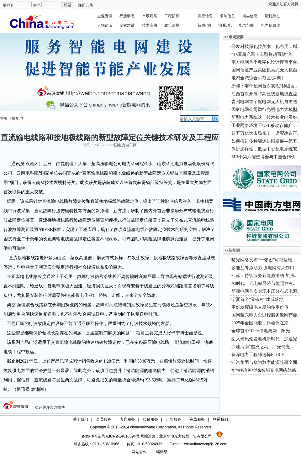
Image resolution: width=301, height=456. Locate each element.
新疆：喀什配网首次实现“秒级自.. (264, 86)
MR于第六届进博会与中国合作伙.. (264, 157)
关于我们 (80, 419)
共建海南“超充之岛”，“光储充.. (261, 346)
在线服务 (197, 419)
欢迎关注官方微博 (283, 4)
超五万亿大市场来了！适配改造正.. (265, 133)
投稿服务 (150, 419)
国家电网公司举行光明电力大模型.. (265, 109)
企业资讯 (104, 16)
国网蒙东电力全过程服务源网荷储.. (265, 315)
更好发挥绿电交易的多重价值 (259, 307)
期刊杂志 (272, 16)
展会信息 (249, 16)
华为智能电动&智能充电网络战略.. (264, 370)
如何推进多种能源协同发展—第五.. (265, 141)
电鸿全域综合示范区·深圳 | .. (258, 78)
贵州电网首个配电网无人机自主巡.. (265, 101)
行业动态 (127, 16)
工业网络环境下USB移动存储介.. (263, 125)
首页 (4, 118)
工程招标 (171, 16)
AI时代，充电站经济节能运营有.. (263, 283)
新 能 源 (204, 25)
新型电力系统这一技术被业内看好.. (265, 117)
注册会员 (85, 5)
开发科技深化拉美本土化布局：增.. (265, 46)
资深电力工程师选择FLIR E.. (258, 354)
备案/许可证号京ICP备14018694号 (111, 436)
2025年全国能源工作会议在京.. (261, 323)
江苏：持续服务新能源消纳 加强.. (263, 275)
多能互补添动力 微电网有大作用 (262, 267)
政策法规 (171, 25)
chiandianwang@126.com (205, 444)
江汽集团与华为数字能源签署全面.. (265, 362)
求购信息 (227, 16)
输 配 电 (225, 25)
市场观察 (149, 16)
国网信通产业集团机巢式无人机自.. (265, 70)
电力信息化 (270, 25)
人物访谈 (104, 25)
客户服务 (127, 419)
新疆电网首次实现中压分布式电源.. (265, 291)
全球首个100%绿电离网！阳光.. (261, 330)
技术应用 (149, 25)
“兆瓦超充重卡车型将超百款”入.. (262, 54)
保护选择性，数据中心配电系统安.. (265, 149)
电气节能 (246, 25)
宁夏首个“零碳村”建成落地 (257, 299)
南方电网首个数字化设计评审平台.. (265, 62)
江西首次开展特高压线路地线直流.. (265, 94)
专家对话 (127, 25)
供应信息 (205, 16)
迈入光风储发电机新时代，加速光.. (265, 339)
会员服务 (103, 419)
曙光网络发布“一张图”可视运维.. (262, 260)
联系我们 (220, 419)
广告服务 (173, 419)
